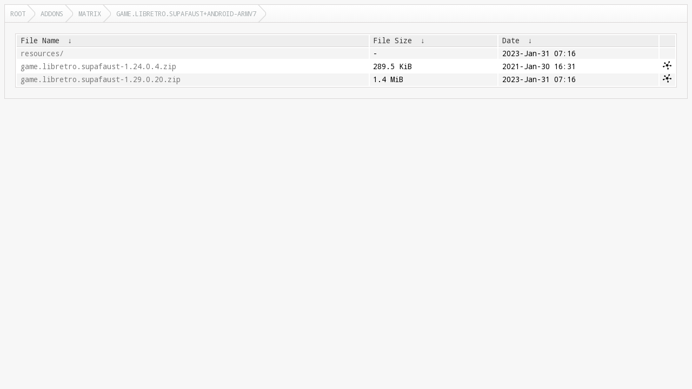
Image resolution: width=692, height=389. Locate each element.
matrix (89, 13)
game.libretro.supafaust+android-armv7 (186, 13)
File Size (392, 40)
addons (52, 13)
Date (511, 40)
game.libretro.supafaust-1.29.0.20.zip (101, 79)
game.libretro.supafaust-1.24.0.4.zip (98, 66)
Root (17, 13)
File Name (40, 40)
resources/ (42, 53)
